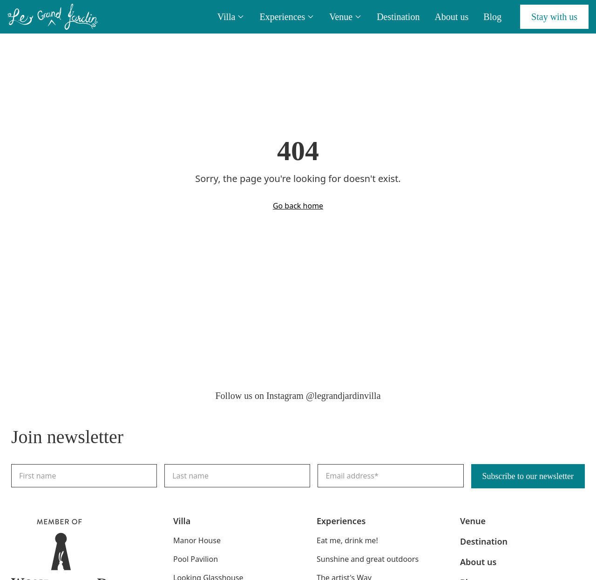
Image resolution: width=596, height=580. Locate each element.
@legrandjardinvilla (343, 396)
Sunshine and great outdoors (368, 559)
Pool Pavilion (195, 559)
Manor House (197, 540)
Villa (231, 17)
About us (451, 17)
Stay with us (554, 17)
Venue (345, 17)
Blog (492, 17)
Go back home (298, 206)
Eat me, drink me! (347, 540)
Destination (398, 17)
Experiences (286, 17)
